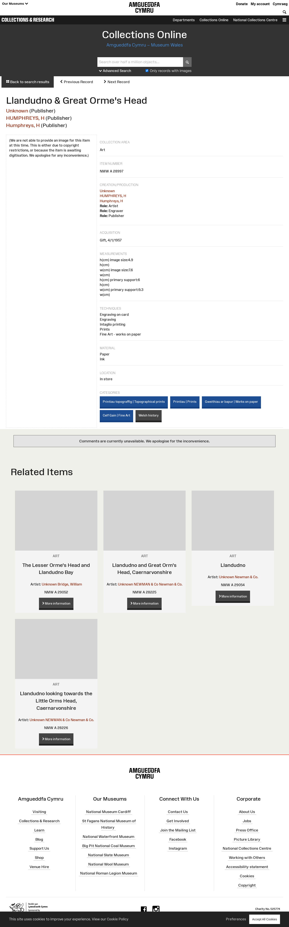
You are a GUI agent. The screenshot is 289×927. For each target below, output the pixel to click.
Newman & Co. (170, 584)
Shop (39, 857)
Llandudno (232, 565)
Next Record (116, 82)
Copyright (247, 885)
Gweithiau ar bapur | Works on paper (231, 401)
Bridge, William (70, 584)
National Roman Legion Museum (108, 873)
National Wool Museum (108, 864)
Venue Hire (39, 867)
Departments (184, 20)
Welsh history (149, 415)
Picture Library (247, 839)
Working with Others (247, 857)
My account (260, 4)
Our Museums (15, 4)
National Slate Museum (108, 855)
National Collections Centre (255, 20)
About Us (247, 812)
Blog (39, 839)
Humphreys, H (23, 125)
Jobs (247, 821)
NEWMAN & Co (146, 584)
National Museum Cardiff (108, 812)
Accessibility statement (247, 867)
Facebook (177, 839)
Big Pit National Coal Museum (108, 846)
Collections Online (214, 20)
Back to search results (27, 82)
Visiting (39, 812)
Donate (242, 4)
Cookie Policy (117, 919)
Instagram (178, 848)
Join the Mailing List (177, 830)
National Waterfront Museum (108, 836)
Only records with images (171, 71)
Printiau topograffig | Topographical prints (134, 401)
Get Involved (178, 821)
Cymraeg (280, 4)
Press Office (247, 830)
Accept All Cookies (264, 919)
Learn (39, 830)
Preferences (236, 919)
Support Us (39, 848)
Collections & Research (27, 19)
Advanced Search (115, 71)
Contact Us (178, 812)
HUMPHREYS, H (25, 118)
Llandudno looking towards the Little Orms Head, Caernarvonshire (56, 700)
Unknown (17, 111)
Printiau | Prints (185, 401)
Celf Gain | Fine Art (116, 415)
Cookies (247, 876)
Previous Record (76, 82)
